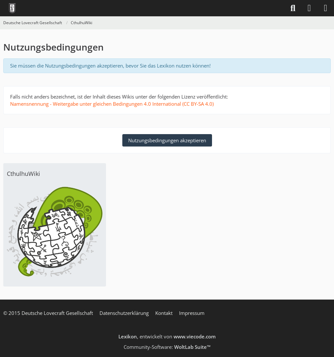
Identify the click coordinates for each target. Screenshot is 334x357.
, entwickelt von (167, 336)
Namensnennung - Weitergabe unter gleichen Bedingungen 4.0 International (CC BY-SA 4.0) (112, 104)
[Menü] (325, 8)
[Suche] (292, 8)
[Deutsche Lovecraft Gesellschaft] (12, 8)
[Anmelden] (309, 8)
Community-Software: (167, 347)
